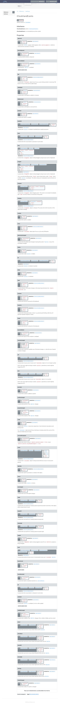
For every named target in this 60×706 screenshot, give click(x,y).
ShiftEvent (31, 148)
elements (33, 694)
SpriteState (41, 580)
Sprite (25, 45)
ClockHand (27, 22)
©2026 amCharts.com (30, 702)
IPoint (23, 151)
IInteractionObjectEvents (38, 77)
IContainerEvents (33, 28)
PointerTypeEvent (24, 136)
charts (31, 694)
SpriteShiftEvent (34, 164)
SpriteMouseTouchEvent (44, 260)
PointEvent (37, 148)
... (13, 12)
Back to (51, 1)
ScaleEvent (31, 450)
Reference (6, 12)
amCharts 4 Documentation (5, 1)
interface (37, 694)
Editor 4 (20, 6)
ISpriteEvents (35, 41)
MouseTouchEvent (39, 136)
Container (22, 430)
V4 (17, 11)
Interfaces (6, 14)
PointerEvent (31, 136)
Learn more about (37, 1)
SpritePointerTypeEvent (25, 164)
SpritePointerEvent (43, 550)
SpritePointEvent (43, 164)
